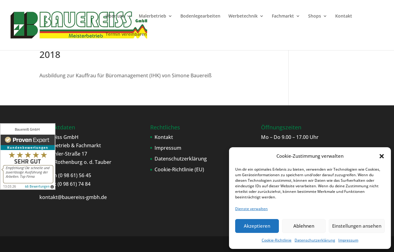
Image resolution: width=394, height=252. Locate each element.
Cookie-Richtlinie (276, 240)
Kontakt (343, 16)
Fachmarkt (283, 16)
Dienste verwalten (251, 208)
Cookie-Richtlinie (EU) (179, 169)
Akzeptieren (257, 226)
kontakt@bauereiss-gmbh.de (73, 197)
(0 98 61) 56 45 (74, 175)
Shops (314, 16)
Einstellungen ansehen (356, 226)
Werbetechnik (243, 16)
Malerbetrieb (152, 16)
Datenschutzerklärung (315, 240)
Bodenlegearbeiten (200, 16)
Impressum (348, 240)
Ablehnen (303, 226)
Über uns (115, 16)
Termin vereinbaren (126, 34)
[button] (382, 156)
